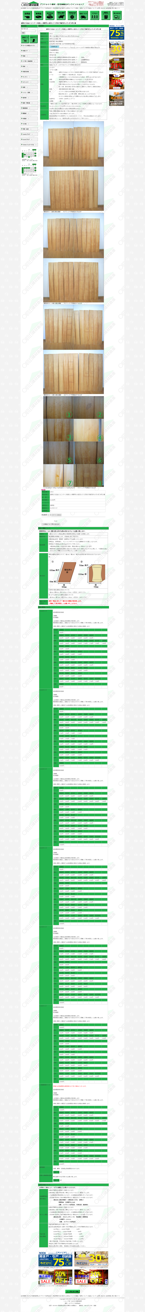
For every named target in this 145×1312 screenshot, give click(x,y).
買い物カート (116, 8)
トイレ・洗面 (26, 92)
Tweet (55, 521)
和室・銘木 (26, 129)
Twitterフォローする (28, 144)
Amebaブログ (26, 134)
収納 (24, 56)
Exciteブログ (26, 139)
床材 (24, 66)
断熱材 (24, 113)
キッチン (25, 77)
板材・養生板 (26, 103)
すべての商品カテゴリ (29, 45)
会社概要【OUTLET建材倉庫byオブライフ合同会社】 (36, 8)
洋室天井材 (26, 71)
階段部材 (25, 108)
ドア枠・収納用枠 (27, 61)
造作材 (24, 97)
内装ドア (25, 50)
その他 (24, 124)
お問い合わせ (101, 8)
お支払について (70, 8)
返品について (92, 8)
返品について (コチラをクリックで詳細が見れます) (64, 65)
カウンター (26, 82)
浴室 (24, 87)
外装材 (24, 118)
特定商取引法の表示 (59, 8)
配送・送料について (82, 8)
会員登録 (108, 8)
